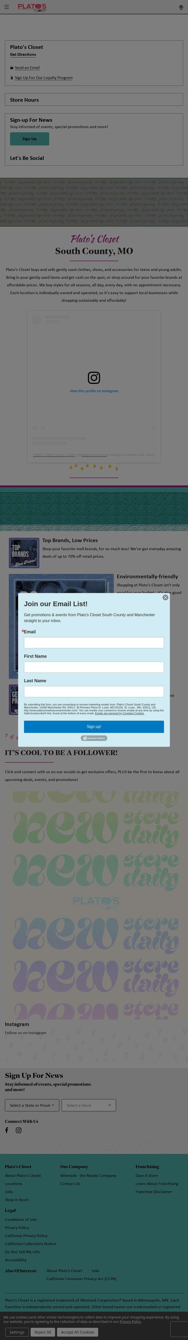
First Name (35, 656)
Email (30, 632)
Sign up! (94, 727)
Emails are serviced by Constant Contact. (119, 713)
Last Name (35, 681)
